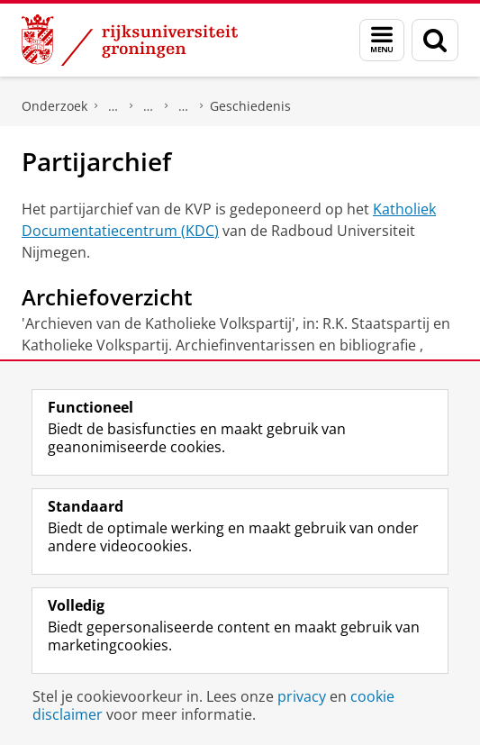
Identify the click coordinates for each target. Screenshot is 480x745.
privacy (301, 696)
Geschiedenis (250, 105)
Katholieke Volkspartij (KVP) (184, 106)
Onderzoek (54, 105)
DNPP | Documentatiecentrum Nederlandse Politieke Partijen (113, 106)
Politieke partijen (149, 106)
